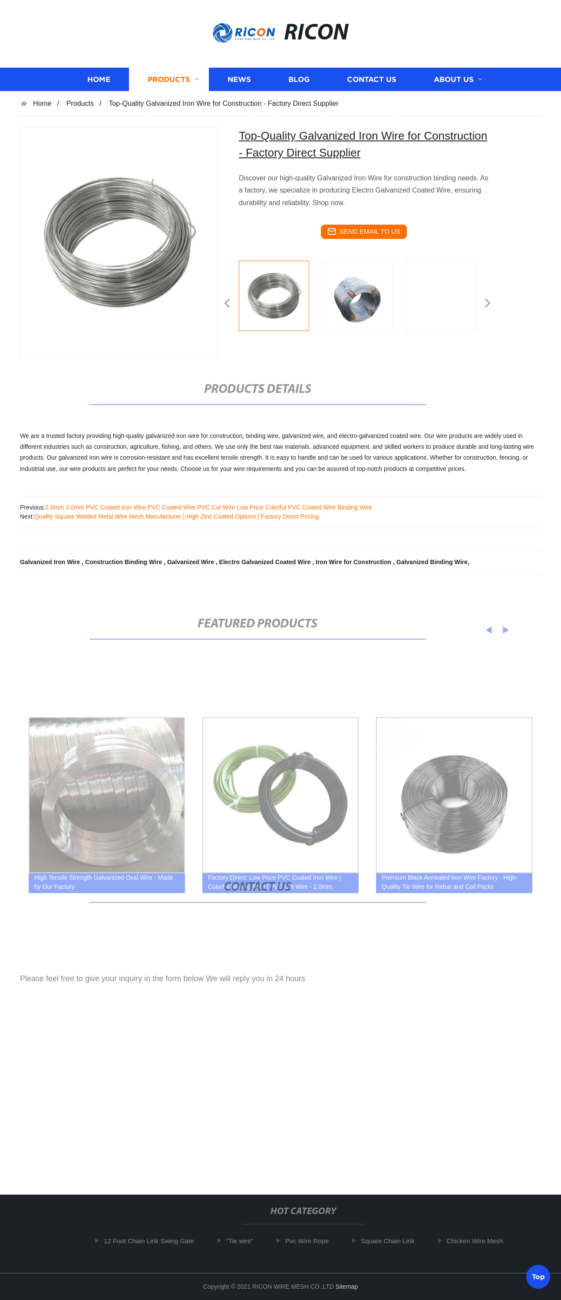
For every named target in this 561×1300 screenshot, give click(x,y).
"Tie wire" (243, 1240)
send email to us (363, 231)
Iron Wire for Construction (354, 562)
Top (538, 1274)
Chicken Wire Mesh (479, 1240)
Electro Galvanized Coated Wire (266, 562)
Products (169, 84)
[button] (227, 303)
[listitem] (280, 299)
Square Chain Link (392, 1240)
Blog (299, 84)
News (239, 84)
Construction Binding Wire (124, 562)
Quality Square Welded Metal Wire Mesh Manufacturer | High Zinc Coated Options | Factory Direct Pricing (176, 516)
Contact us (371, 84)
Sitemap (347, 1286)
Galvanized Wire (191, 562)
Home (98, 84)
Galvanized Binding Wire (432, 562)
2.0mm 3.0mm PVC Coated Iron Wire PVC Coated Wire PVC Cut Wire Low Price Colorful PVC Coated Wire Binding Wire (208, 507)
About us (454, 84)
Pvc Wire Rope (311, 1240)
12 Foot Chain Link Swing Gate (153, 1240)
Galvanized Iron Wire (51, 562)
